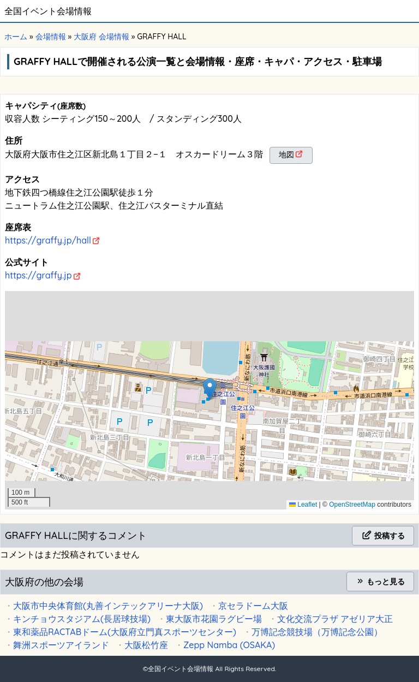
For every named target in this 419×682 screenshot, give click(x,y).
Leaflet (303, 504)
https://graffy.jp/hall (48, 240)
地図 (286, 154)
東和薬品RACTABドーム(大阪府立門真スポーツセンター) (124, 631)
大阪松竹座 (146, 644)
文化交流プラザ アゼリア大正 (335, 618)
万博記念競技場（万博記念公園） (317, 631)
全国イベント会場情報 (48, 10)
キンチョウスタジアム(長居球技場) (82, 618)
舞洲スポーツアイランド (61, 644)
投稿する (383, 536)
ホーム (15, 36)
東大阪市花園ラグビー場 (214, 618)
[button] (210, 389)
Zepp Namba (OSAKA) (229, 644)
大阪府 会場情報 (101, 36)
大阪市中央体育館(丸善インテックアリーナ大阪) (108, 605)
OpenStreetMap (352, 504)
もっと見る (380, 581)
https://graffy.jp (38, 275)
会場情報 (50, 36)
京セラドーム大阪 (253, 605)
